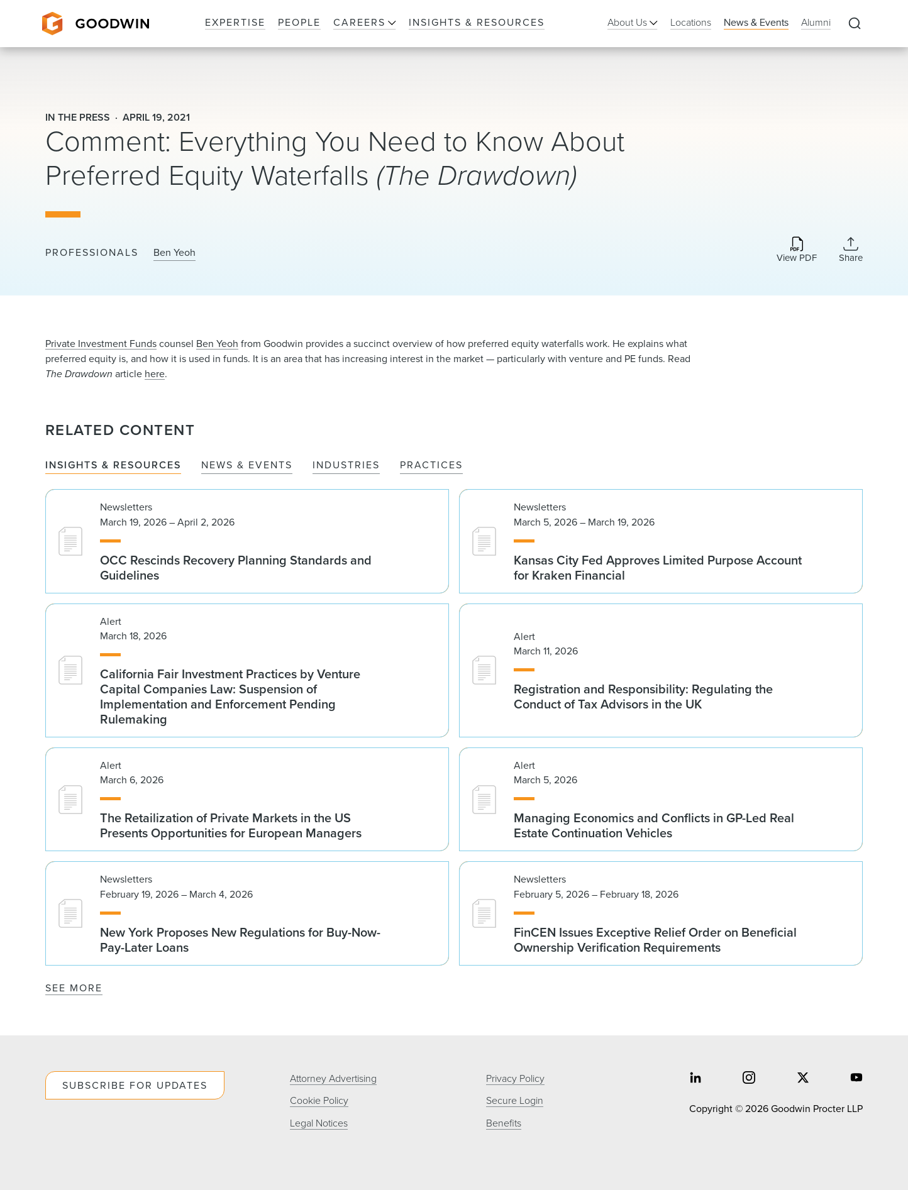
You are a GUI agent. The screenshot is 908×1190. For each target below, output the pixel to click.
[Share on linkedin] (695, 1079)
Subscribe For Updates (135, 1085)
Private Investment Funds (101, 343)
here (155, 373)
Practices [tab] (431, 465)
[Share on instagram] (749, 1079)
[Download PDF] (797, 250)
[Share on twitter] (803, 1079)
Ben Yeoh (174, 253)
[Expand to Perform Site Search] (854, 24)
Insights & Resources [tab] (113, 465)
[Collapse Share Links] (851, 249)
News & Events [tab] (246, 465)
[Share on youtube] (856, 1079)
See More (73, 988)
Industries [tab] (346, 465)
